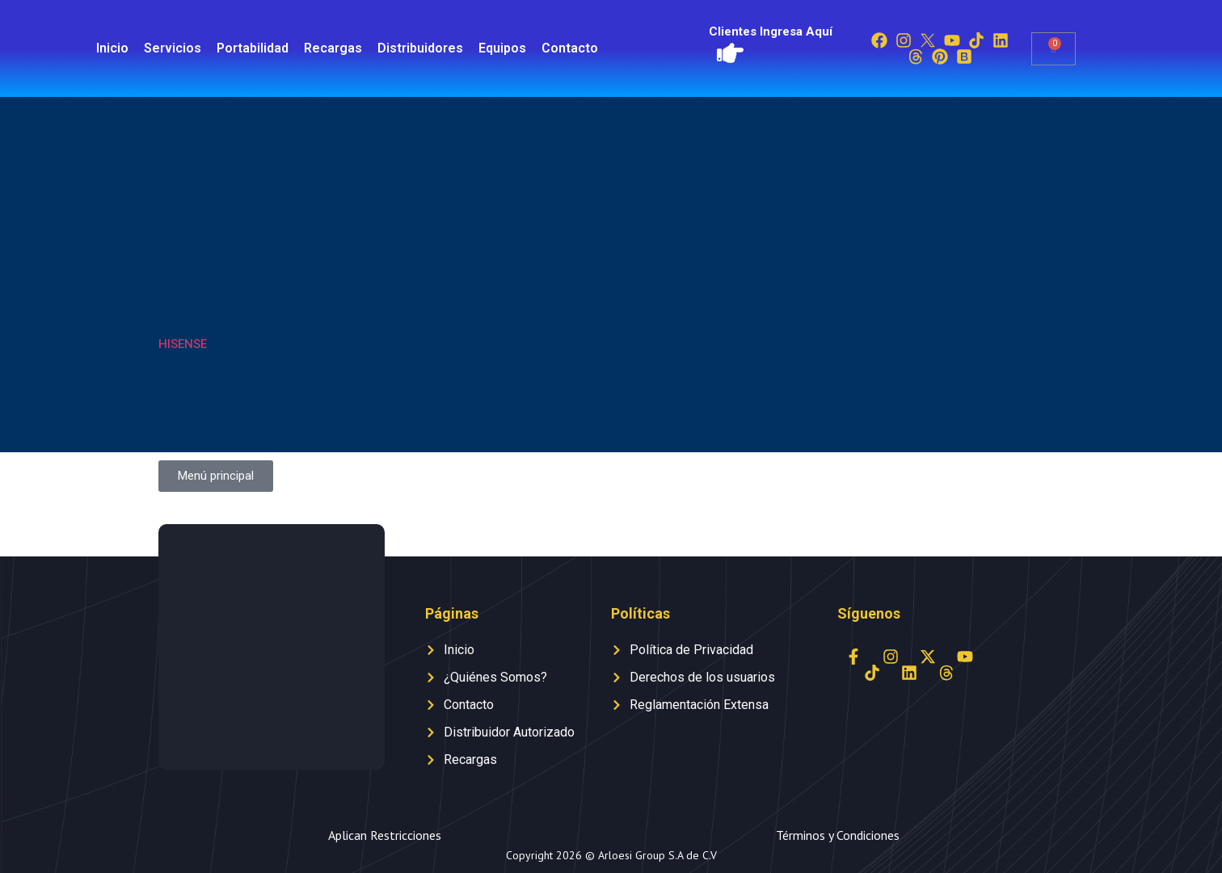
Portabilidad (253, 48)
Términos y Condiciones (838, 835)
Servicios (172, 48)
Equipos (502, 48)
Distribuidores (420, 48)
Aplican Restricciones (384, 835)
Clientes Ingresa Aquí (770, 31)
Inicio (112, 48)
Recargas (333, 48)
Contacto (569, 48)
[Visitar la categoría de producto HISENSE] (221, 274)
